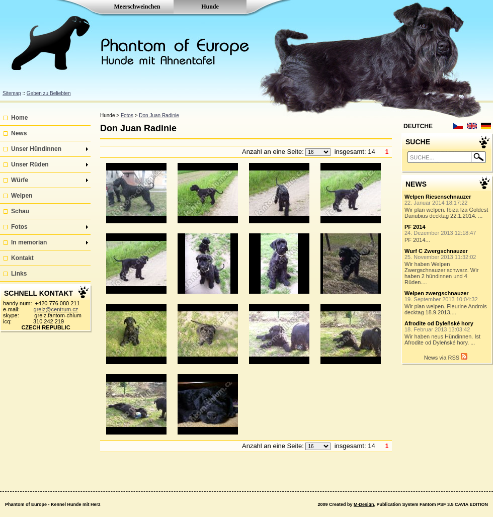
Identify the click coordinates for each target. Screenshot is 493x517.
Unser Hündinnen (49, 148)
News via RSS (445, 357)
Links (19, 273)
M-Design (364, 504)
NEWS (416, 184)
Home (19, 117)
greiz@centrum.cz (56, 309)
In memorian (49, 242)
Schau (20, 211)
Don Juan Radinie (159, 115)
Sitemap (12, 93)
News (19, 133)
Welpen (21, 195)
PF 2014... (447, 233)
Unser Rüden (49, 164)
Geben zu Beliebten (49, 93)
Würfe (49, 180)
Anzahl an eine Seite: (273, 151)
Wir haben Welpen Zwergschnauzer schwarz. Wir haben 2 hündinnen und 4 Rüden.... (447, 266)
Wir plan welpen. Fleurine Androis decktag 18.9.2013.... (447, 302)
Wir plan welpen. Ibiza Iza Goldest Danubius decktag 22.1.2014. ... (447, 206)
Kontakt (22, 258)
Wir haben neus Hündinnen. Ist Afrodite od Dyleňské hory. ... (447, 333)
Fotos (49, 226)
